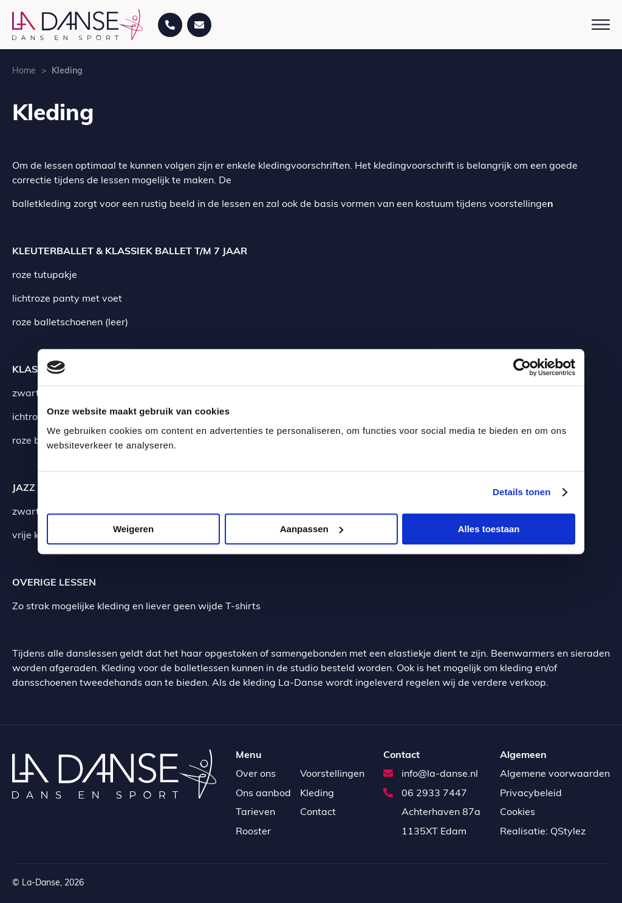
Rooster (253, 832)
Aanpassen (311, 529)
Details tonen (521, 492)
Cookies (517, 812)
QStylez (568, 832)
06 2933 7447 (425, 794)
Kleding (317, 794)
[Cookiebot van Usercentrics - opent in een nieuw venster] (522, 367)
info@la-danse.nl (430, 774)
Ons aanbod (263, 794)
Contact (318, 812)
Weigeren (133, 529)
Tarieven (255, 812)
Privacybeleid (531, 794)
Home (24, 71)
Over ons (256, 774)
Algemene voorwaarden (555, 774)
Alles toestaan (489, 529)
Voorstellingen (332, 774)
